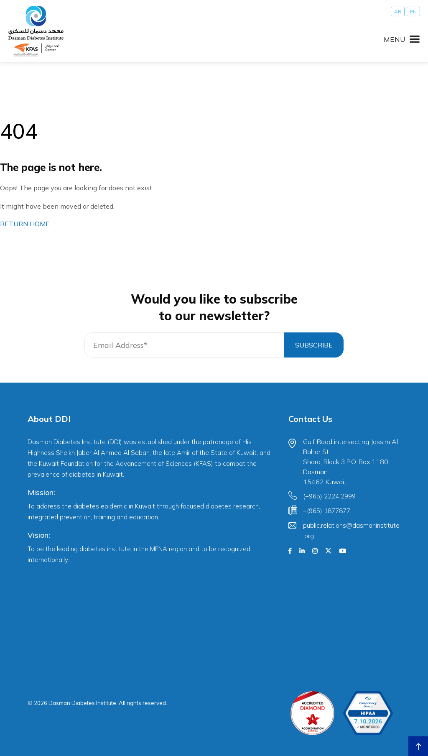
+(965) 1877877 (326, 511)
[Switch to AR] (398, 11)
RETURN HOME (25, 224)
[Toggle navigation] (402, 39)
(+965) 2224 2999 (329, 496)
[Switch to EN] (413, 11)
